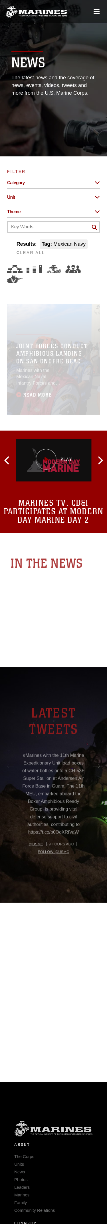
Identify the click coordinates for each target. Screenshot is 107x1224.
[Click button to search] (94, 227)
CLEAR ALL (31, 252)
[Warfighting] (15, 279)
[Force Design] (15, 269)
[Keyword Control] (53, 227)
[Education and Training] (34, 269)
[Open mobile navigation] (96, 11)
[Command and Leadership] (73, 269)
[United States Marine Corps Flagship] (36, 12)
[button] (19, 460)
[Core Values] (53, 269)
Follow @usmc (53, 867)
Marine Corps (53, 1135)
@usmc (36, 859)
